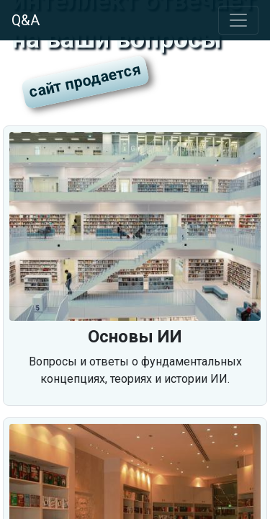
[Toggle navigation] (238, 20)
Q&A (26, 20)
